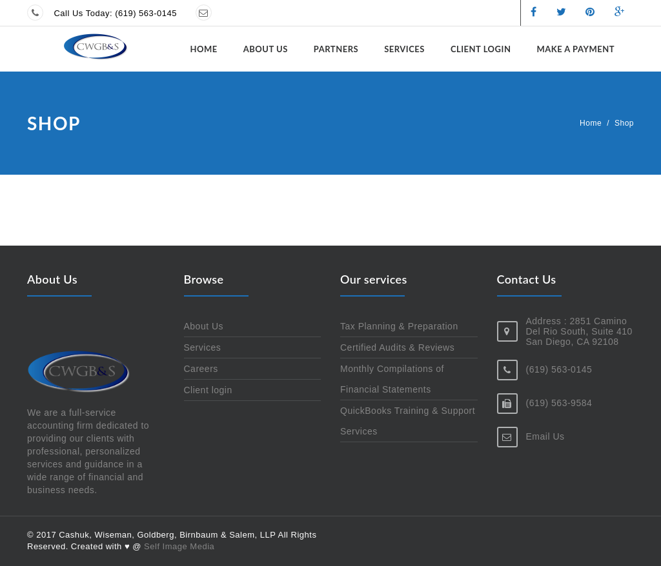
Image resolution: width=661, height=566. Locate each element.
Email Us (545, 436)
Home (203, 49)
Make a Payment (575, 49)
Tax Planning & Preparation (399, 326)
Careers (201, 369)
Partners (336, 49)
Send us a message (261, 13)
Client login (481, 49)
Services (404, 49)
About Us (265, 49)
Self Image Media (179, 546)
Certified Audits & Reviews (397, 347)
